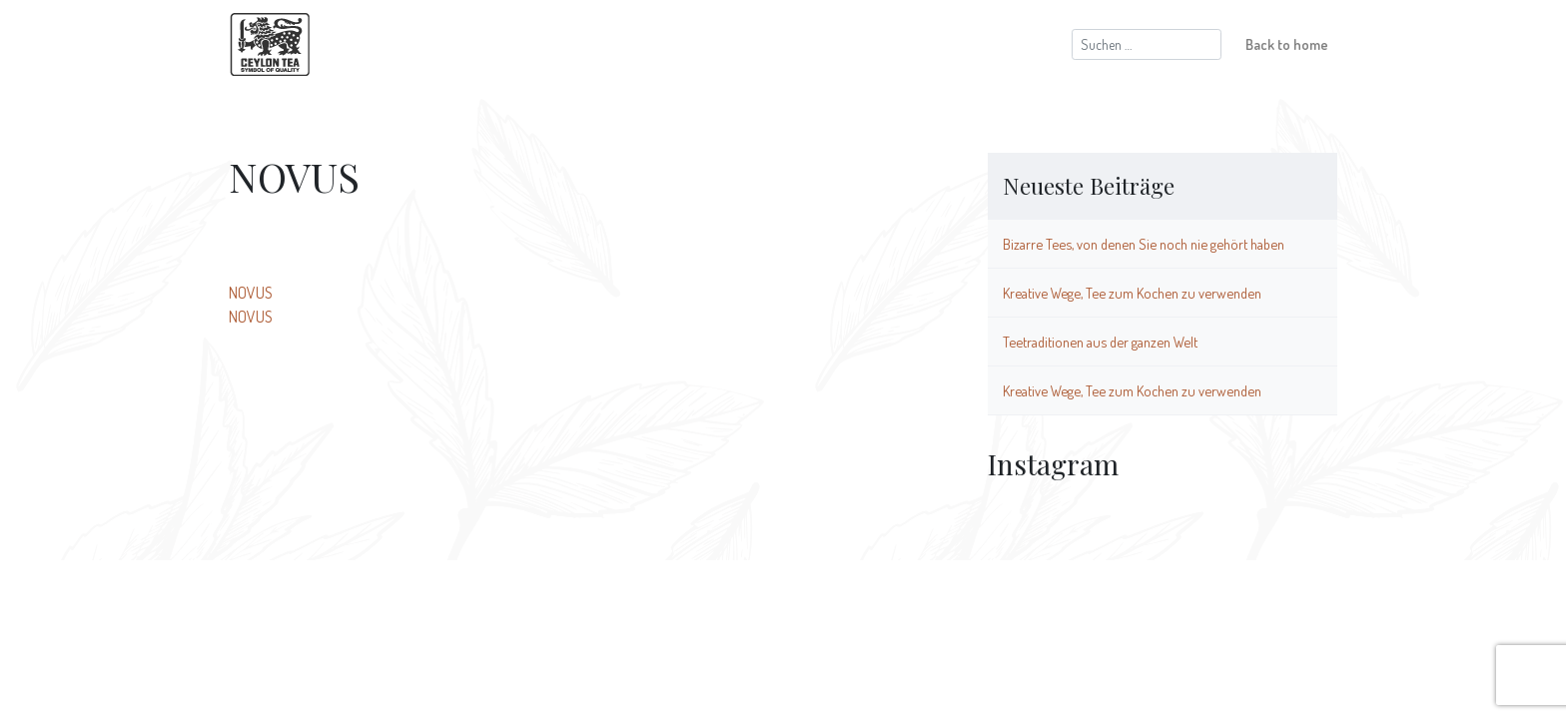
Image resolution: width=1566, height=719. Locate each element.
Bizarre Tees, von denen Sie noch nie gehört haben (1143, 244)
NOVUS (251, 293)
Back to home (1286, 44)
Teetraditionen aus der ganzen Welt (1100, 342)
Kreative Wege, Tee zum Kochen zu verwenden (1132, 293)
